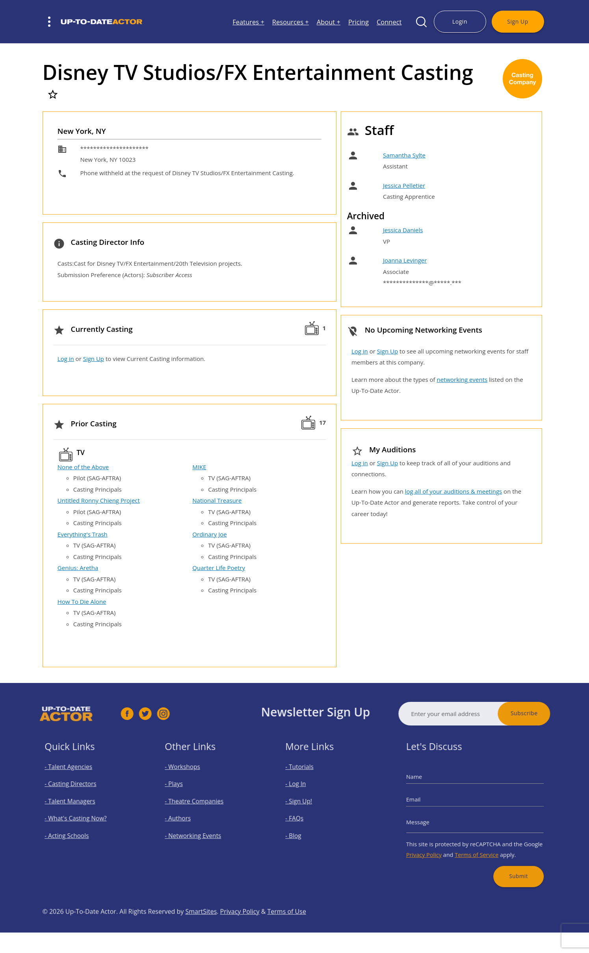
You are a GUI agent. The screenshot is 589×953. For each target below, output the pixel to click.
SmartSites (201, 931)
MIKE (199, 467)
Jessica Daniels (403, 230)
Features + (248, 21)
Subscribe (543, 713)
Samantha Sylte (404, 155)
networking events (462, 379)
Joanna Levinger (405, 260)
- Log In (304, 789)
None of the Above (83, 467)
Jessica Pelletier (404, 185)
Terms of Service (476, 846)
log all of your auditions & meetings (453, 491)
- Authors (186, 817)
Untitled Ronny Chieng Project (99, 500)
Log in (66, 359)
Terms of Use (287, 931)
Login (459, 21)
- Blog (302, 830)
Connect (389, 21)
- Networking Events (198, 830)
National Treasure (217, 500)
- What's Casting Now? (79, 817)
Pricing (358, 21)
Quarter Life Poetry (218, 568)
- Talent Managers (75, 803)
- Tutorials (307, 776)
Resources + (290, 21)
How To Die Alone (82, 601)
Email (426, 802)
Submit (509, 863)
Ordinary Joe (209, 534)
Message (429, 820)
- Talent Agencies (74, 776)
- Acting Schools (72, 830)
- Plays (183, 789)
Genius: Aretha (78, 568)
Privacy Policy (434, 846)
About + (328, 21)
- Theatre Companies (199, 803)
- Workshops (190, 776)
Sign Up (517, 21)
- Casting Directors (75, 789)
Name (426, 784)
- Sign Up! (306, 803)
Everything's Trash (83, 534)
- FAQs (303, 817)
